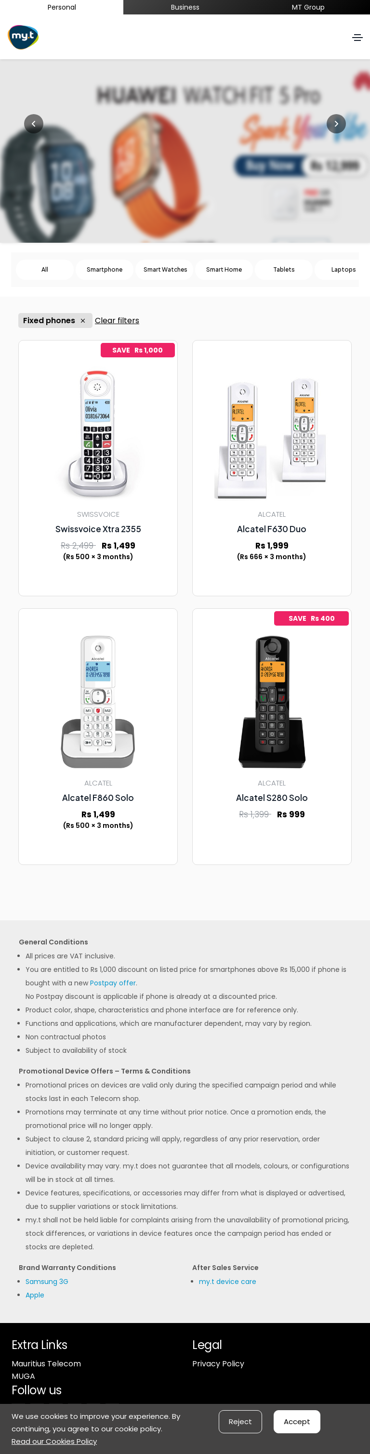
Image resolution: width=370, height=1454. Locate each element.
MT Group (308, 7)
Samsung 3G (47, 1281)
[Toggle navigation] (357, 37)
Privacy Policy (218, 1363)
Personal (62, 7)
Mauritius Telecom (46, 1363)
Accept (297, 1421)
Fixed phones (55, 320)
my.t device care (227, 1281)
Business (185, 7)
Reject (240, 1421)
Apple (35, 1295)
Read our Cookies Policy (54, 1441)
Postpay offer (113, 983)
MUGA (23, 1376)
